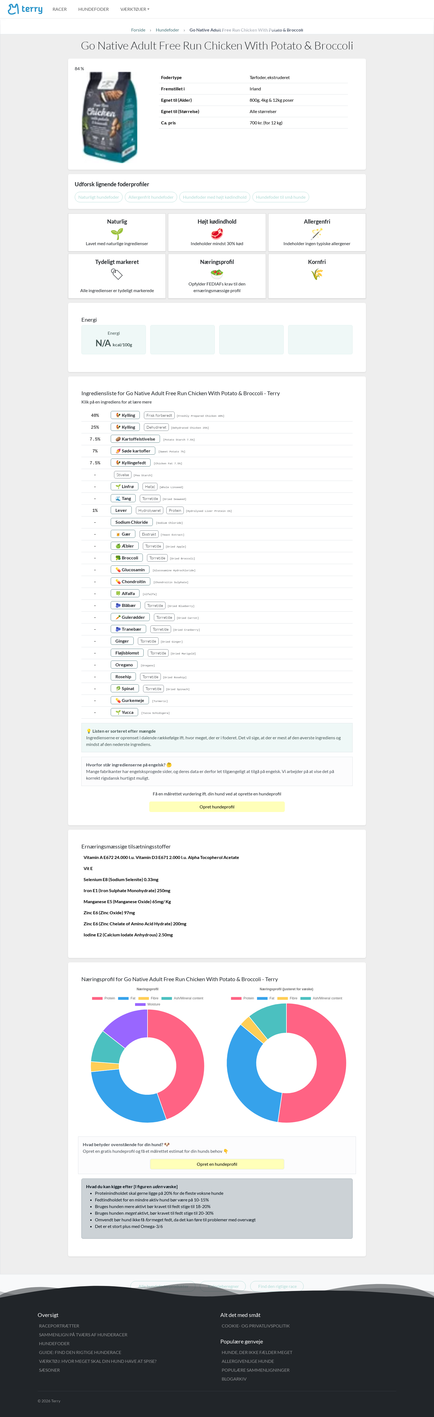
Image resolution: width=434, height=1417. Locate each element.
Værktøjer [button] (133, 9)
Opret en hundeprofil (217, 1164)
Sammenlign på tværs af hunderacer (83, 1334)
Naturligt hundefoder (98, 197)
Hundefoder (93, 9)
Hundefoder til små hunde (281, 197)
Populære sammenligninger (256, 1370)
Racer (60, 9)
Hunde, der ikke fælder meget (257, 1352)
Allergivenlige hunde (248, 1361)
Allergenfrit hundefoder (151, 197)
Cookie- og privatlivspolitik (256, 1325)
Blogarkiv (234, 1378)
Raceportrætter (59, 1325)
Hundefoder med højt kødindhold (215, 197)
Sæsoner (49, 1370)
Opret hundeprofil (217, 806)
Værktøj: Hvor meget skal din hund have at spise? (97, 1361)
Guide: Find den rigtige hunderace (80, 1352)
